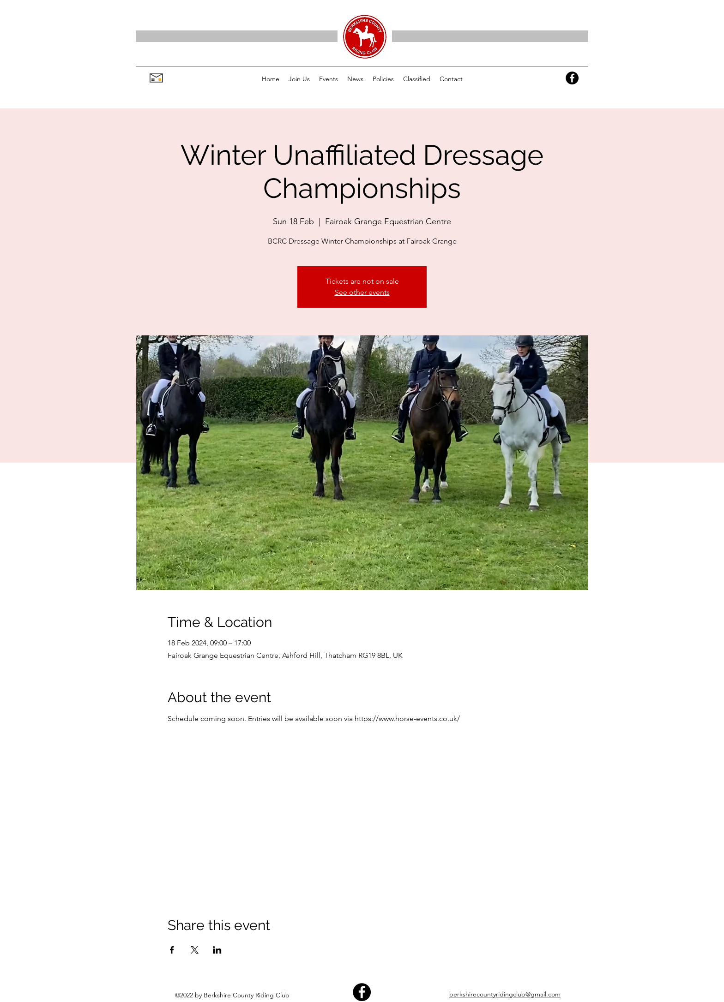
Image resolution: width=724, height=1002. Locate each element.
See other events (362, 292)
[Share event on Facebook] (172, 950)
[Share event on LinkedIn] (217, 950)
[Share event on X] (194, 950)
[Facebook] (572, 78)
